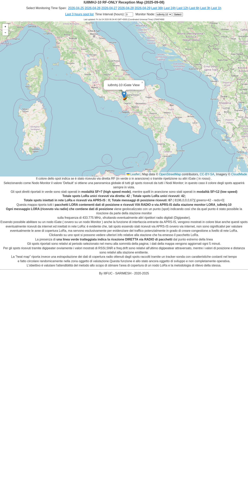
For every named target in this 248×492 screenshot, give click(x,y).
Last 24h (170, 8)
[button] (124, 95)
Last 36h (157, 8)
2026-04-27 (109, 8)
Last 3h (205, 8)
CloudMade (239, 174)
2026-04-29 (142, 8)
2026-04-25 (76, 8)
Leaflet (133, 174)
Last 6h (194, 8)
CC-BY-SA (207, 174)
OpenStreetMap (170, 174)
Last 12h (182, 8)
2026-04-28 (126, 8)
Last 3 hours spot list (79, 14)
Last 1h (216, 8)
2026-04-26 (93, 8)
